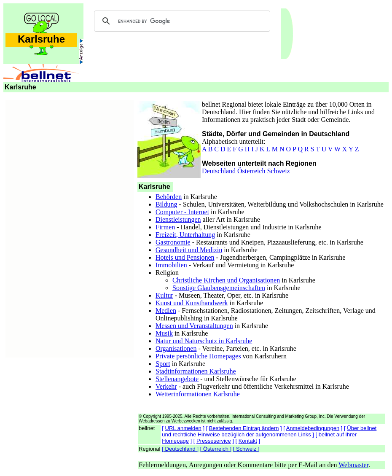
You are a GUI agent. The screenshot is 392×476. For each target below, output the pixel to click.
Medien (166, 310)
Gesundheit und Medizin (189, 249)
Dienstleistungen (178, 219)
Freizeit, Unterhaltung (185, 234)
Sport (163, 363)
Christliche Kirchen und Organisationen (226, 280)
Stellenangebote (177, 378)
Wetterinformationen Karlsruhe (198, 394)
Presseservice (213, 441)
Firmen (165, 227)
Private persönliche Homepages (198, 356)
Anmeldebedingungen (313, 428)
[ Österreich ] (215, 449)
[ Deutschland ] (180, 449)
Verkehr (166, 386)
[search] (181, 21)
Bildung (166, 204)
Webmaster (353, 464)
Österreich (251, 171)
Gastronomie (173, 242)
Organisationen (176, 348)
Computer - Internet (182, 211)
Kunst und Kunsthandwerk (192, 303)
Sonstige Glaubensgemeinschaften (218, 287)
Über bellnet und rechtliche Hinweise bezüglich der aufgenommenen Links (269, 431)
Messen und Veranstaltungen (194, 325)
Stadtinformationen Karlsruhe (196, 371)
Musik (164, 333)
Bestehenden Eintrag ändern (244, 428)
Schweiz (278, 171)
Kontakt (248, 441)
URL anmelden (183, 428)
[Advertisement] (69, 227)
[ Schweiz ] (246, 449)
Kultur (164, 295)
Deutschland (219, 171)
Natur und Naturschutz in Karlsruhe (204, 340)
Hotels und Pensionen (185, 257)
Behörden (169, 196)
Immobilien (171, 265)
